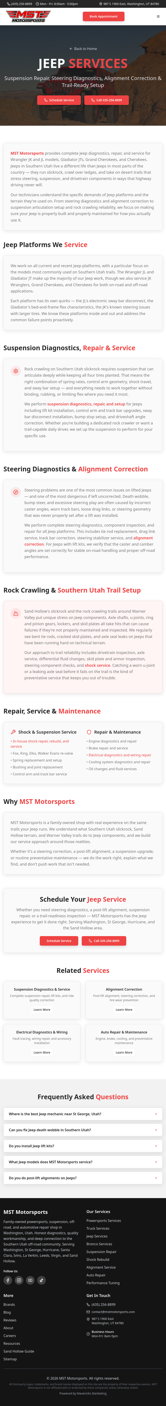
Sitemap (10, 1359)
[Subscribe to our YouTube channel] (30, 1280)
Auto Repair (95, 1275)
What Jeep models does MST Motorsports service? (83, 1162)
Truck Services (97, 1228)
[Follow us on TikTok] (41, 1280)
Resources (11, 1343)
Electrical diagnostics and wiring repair (120, 755)
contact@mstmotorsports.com (113, 1312)
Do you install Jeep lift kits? (83, 1146)
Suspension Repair (101, 1251)
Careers (9, 1335)
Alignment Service (101, 1267)
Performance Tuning (103, 1283)
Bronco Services (99, 1244)
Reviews (9, 1320)
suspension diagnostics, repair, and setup (86, 404)
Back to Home (83, 48)
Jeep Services (96, 1236)
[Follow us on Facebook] (7, 1280)
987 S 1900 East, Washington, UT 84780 (131, 4)
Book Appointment (104, 16)
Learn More (42, 1009)
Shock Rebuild (97, 1259)
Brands (9, 1304)
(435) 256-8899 (21, 4)
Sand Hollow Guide (18, 1351)
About (8, 1328)
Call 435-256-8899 (106, 100)
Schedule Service (59, 100)
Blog (7, 1312)
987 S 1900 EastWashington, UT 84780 (108, 1321)
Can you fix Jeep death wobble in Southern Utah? (83, 1130)
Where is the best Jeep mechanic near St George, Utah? (83, 1114)
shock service (97, 665)
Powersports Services (103, 1220)
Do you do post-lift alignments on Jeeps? (83, 1178)
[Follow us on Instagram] (19, 1280)
